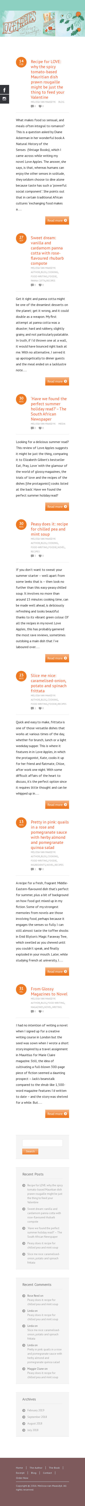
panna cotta (38, 280)
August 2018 (34, 1423)
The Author (36, 1467)
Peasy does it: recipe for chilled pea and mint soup (49, 529)
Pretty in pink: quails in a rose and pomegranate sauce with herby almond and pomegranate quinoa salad (50, 834)
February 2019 (35, 1410)
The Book (54, 1467)
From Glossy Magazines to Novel (49, 991)
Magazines (37, 1007)
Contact (47, 1472)
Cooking (53, 272)
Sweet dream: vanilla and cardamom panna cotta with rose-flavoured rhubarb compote (47, 250)
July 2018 (32, 1430)
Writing (57, 1007)
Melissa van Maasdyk (43, 101)
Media (61, 423)
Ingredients (38, 864)
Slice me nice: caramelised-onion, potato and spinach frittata (49, 683)
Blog (61, 101)
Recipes (50, 280)
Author (35, 272)
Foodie (52, 276)
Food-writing (39, 276)
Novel (61, 547)
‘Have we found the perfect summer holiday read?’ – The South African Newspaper (49, 409)
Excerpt (20, 1472)
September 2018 (37, 1417)
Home (19, 1467)
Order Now (22, 1477)
